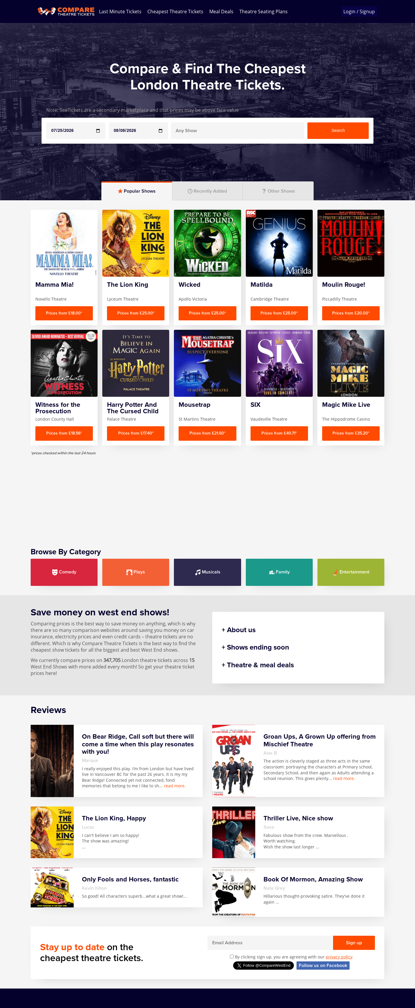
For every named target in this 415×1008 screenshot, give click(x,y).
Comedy (64, 572)
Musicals (207, 572)
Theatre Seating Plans (263, 11)
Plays (135, 572)
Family (279, 572)
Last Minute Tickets (120, 11)
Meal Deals (221, 11)
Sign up (354, 943)
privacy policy (339, 957)
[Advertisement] (207, 496)
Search (338, 130)
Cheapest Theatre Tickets (175, 11)
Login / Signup (359, 11)
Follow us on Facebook (323, 965)
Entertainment (350, 572)
